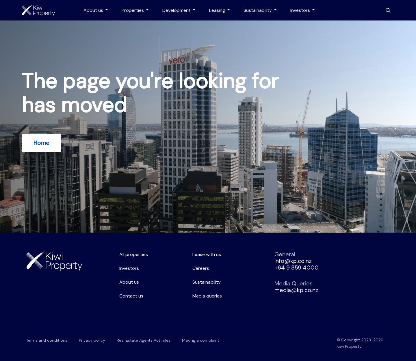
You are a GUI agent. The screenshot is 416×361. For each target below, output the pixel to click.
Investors (300, 10)
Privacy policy (92, 340)
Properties (133, 10)
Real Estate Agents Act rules (143, 340)
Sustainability (258, 10)
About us (93, 10)
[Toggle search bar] (388, 10)
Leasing (217, 10)
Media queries (207, 296)
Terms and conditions (46, 340)
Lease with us (206, 254)
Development (177, 10)
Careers (200, 268)
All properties (133, 254)
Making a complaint (200, 340)
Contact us (131, 296)
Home (41, 143)
